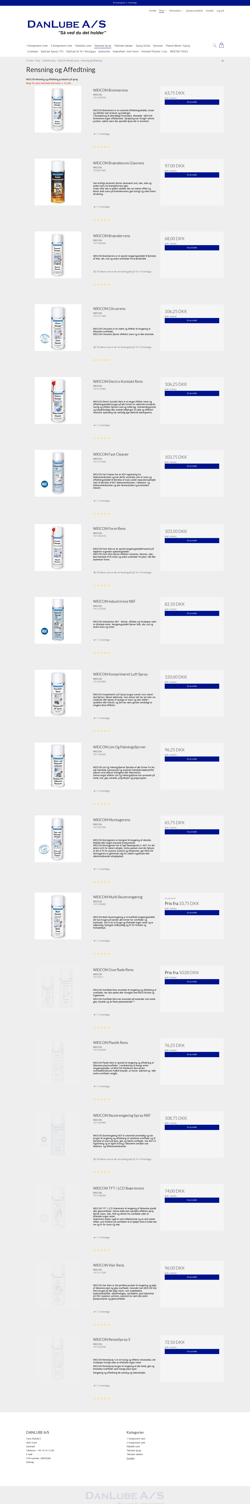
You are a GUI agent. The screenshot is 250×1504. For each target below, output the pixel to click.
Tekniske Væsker (135, 1454)
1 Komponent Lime (136, 1438)
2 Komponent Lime (136, 1442)
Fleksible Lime (133, 1446)
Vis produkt (192, 102)
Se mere (130, 1458)
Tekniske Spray (134, 1450)
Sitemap (30, 1462)
